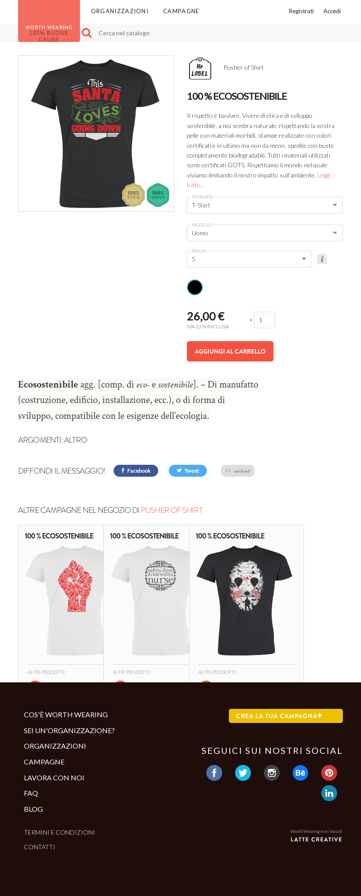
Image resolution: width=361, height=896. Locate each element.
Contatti (39, 847)
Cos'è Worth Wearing (66, 714)
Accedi (332, 11)
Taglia (198, 250)
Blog (33, 809)
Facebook (136, 470)
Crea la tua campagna (279, 716)
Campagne (181, 11)
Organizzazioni (119, 11)
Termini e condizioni (59, 832)
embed (237, 470)
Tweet (188, 470)
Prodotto (202, 197)
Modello (202, 224)
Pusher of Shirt (171, 510)
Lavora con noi (54, 777)
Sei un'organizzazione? (69, 730)
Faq (31, 793)
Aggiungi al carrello (230, 351)
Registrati (301, 11)
